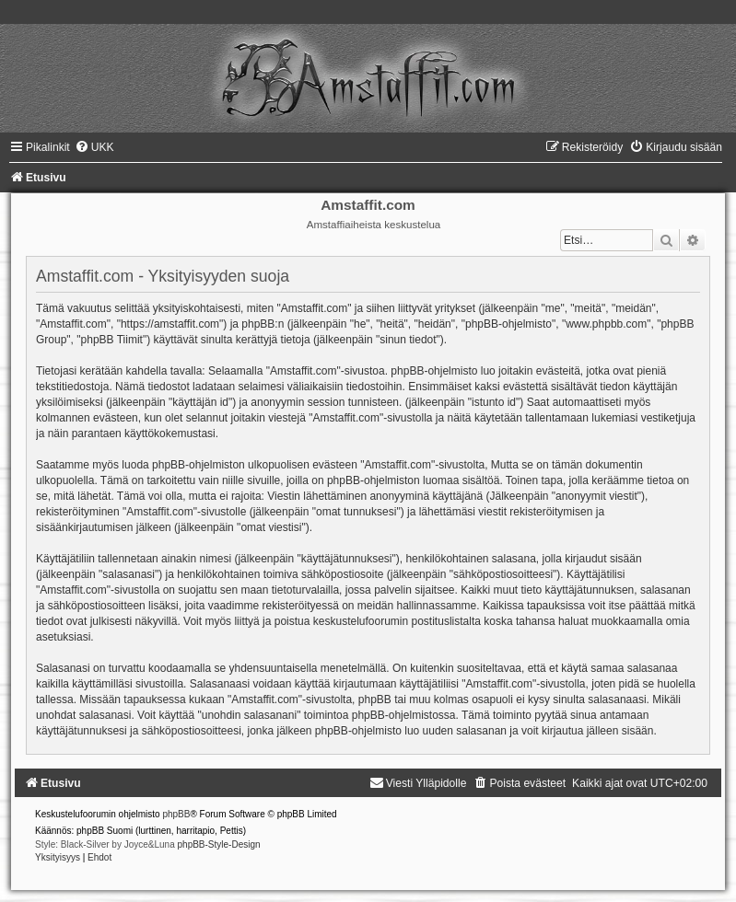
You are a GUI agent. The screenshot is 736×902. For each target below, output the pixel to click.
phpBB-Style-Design (219, 844)
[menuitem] (94, 147)
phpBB (176, 814)
